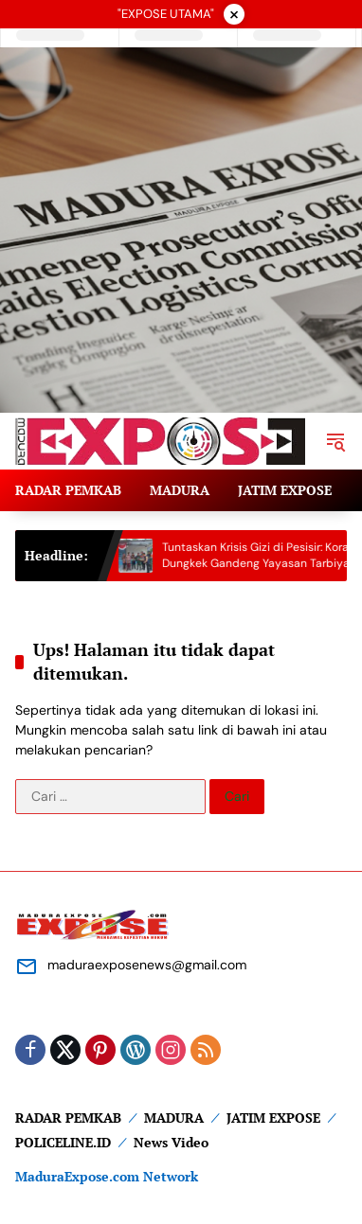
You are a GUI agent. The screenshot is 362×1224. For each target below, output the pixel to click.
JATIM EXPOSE (273, 1117)
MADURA (174, 1117)
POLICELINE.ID (63, 1142)
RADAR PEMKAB (68, 1117)
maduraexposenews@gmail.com (146, 964)
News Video (171, 1142)
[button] (335, 441)
